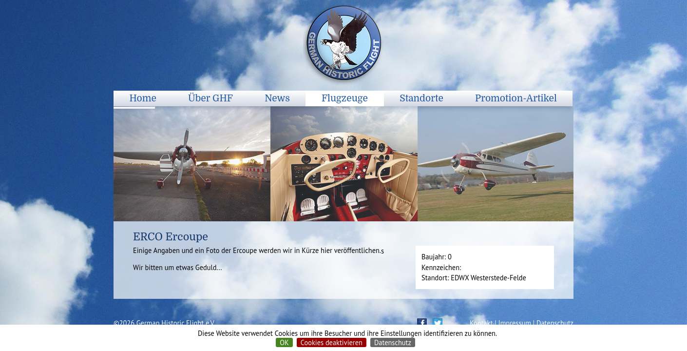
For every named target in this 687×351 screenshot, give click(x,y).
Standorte (421, 98)
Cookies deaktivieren (332, 342)
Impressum (514, 323)
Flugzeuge (345, 98)
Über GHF (210, 98)
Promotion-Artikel (516, 98)
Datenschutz (392, 342)
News (277, 98)
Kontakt (481, 323)
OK (284, 342)
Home (143, 98)
